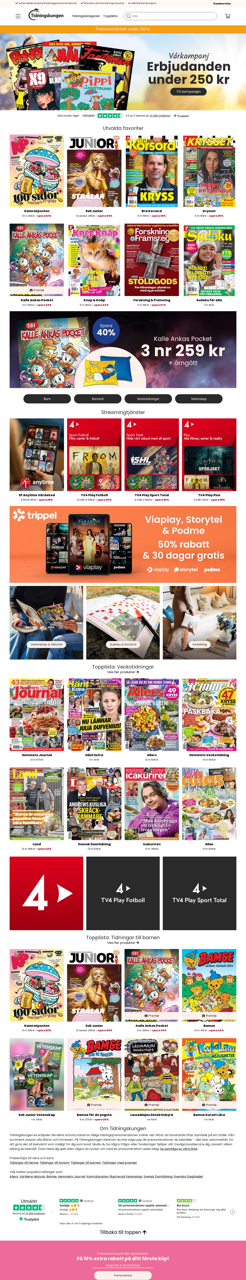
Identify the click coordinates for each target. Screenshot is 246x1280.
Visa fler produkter (123, 672)
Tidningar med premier (119, 1163)
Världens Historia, (32, 1176)
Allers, (14, 1176)
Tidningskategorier (86, 16)
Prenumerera (123, 1275)
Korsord (98, 399)
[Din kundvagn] (230, 16)
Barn (47, 399)
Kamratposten (97, 1176)
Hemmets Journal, (72, 1176)
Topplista (110, 16)
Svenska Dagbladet (188, 1176)
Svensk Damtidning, (158, 1176)
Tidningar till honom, (55, 1163)
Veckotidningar (148, 399)
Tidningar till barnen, (86, 1163)
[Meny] (17, 16)
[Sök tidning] (128, 16)
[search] (170, 16)
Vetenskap (199, 399)
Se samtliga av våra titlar (179, 1149)
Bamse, (51, 1176)
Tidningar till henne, (24, 1163)
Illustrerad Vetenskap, (126, 1176)
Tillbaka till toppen (123, 1232)
